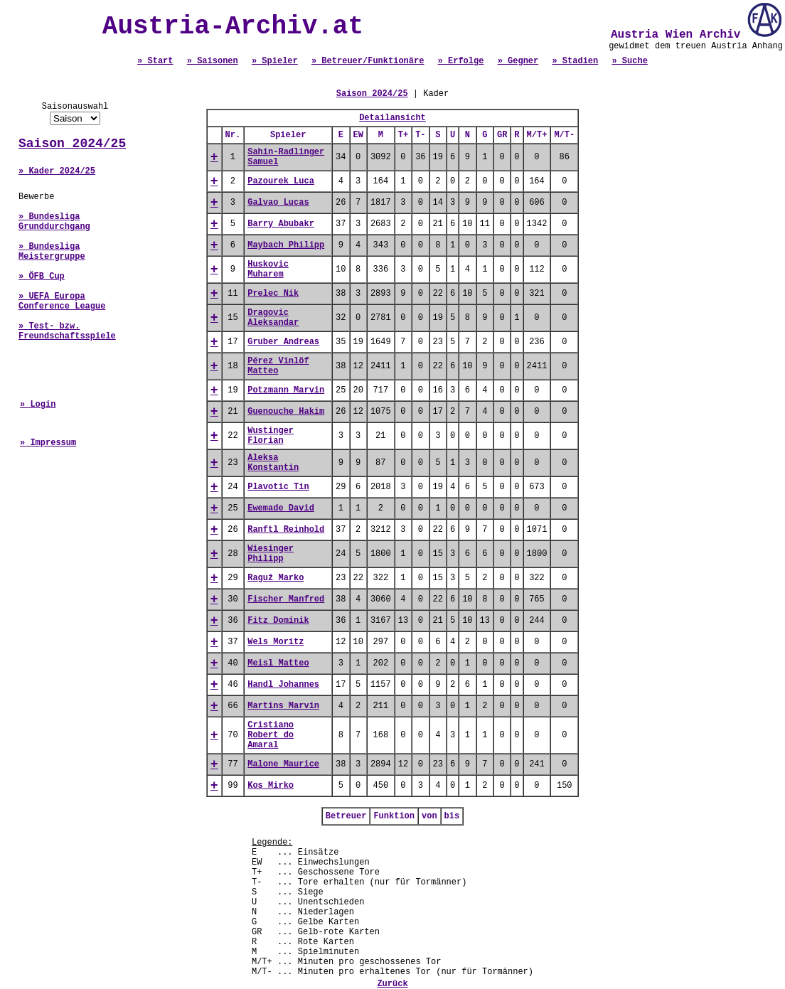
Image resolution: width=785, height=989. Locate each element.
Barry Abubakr (280, 224)
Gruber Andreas (283, 342)
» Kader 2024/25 (56, 171)
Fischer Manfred (285, 599)
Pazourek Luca (280, 181)
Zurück (392, 984)
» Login (37, 405)
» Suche (629, 61)
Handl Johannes (283, 685)
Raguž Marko (275, 578)
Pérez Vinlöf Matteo (278, 366)
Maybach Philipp (285, 245)
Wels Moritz (275, 642)
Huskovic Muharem (268, 269)
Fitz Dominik (278, 621)
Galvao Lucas (278, 203)
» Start (155, 61)
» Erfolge (461, 61)
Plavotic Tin (278, 487)
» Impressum (48, 443)
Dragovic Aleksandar (273, 318)
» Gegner (518, 61)
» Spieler (275, 61)
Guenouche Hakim (285, 412)
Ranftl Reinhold (285, 530)
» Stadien (575, 61)
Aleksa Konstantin (273, 463)
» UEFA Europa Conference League (61, 301)
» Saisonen (212, 61)
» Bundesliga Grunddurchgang (54, 222)
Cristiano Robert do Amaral (270, 735)
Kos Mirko (270, 786)
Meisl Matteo (278, 663)
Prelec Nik (273, 294)
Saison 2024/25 (72, 144)
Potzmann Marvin (285, 390)
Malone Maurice (283, 764)
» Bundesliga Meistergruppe (51, 252)
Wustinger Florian (270, 436)
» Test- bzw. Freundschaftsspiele (67, 331)
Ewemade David (280, 508)
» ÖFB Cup (41, 277)
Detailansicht (392, 118)
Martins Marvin (283, 706)
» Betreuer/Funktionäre (367, 61)
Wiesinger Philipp (270, 554)
